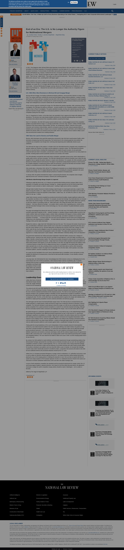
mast (61, 283)
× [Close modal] (81, 264)
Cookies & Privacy (61, 285)
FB (56, 283)
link (63, 283)
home (65, 283)
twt (59, 283)
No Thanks (74, 2)
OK (68, 2)
